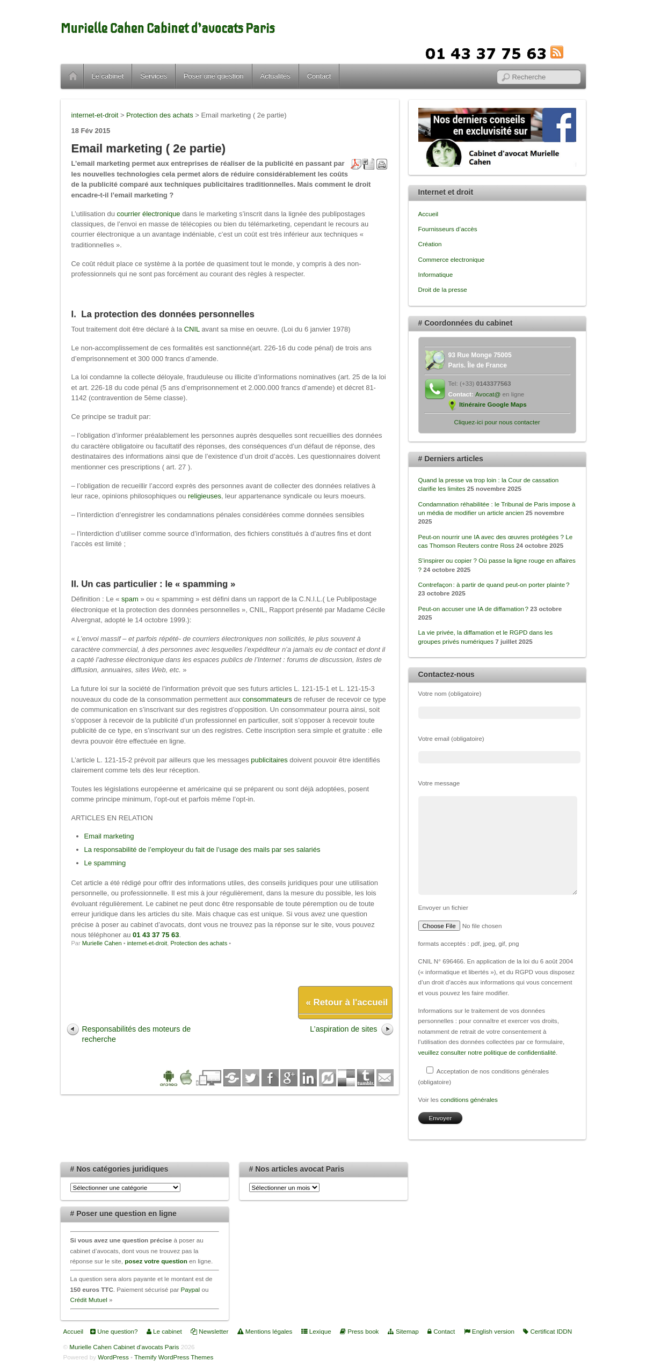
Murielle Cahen (102, 943)
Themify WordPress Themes (173, 1357)
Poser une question (214, 76)
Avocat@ (487, 394)
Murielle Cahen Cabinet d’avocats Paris (168, 28)
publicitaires (269, 760)
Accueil (73, 76)
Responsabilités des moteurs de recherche (136, 1034)
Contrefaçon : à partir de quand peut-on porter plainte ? (494, 584)
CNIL (192, 329)
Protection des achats (198, 943)
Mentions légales (265, 1331)
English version (489, 1331)
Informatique (435, 274)
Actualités (275, 76)
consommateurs (267, 699)
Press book (359, 1331)
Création (430, 243)
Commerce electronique (451, 259)
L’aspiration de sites (343, 1029)
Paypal (190, 1289)
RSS (573, 52)
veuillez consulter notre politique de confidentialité (487, 1052)
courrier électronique (148, 214)
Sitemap (403, 1331)
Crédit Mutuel (88, 1299)
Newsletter (209, 1331)
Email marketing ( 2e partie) (148, 148)
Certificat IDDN (547, 1331)
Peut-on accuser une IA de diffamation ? (473, 608)
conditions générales (469, 1099)
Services (153, 76)
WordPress (113, 1357)
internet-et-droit (147, 943)
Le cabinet (108, 76)
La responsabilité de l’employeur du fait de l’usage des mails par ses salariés (202, 849)
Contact (319, 76)
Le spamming (105, 863)
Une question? (113, 1331)
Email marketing (109, 836)
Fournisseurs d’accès (447, 228)
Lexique (316, 1331)
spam (130, 599)
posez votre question (156, 1260)
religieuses (204, 496)
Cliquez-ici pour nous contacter (497, 421)
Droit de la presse (442, 289)
